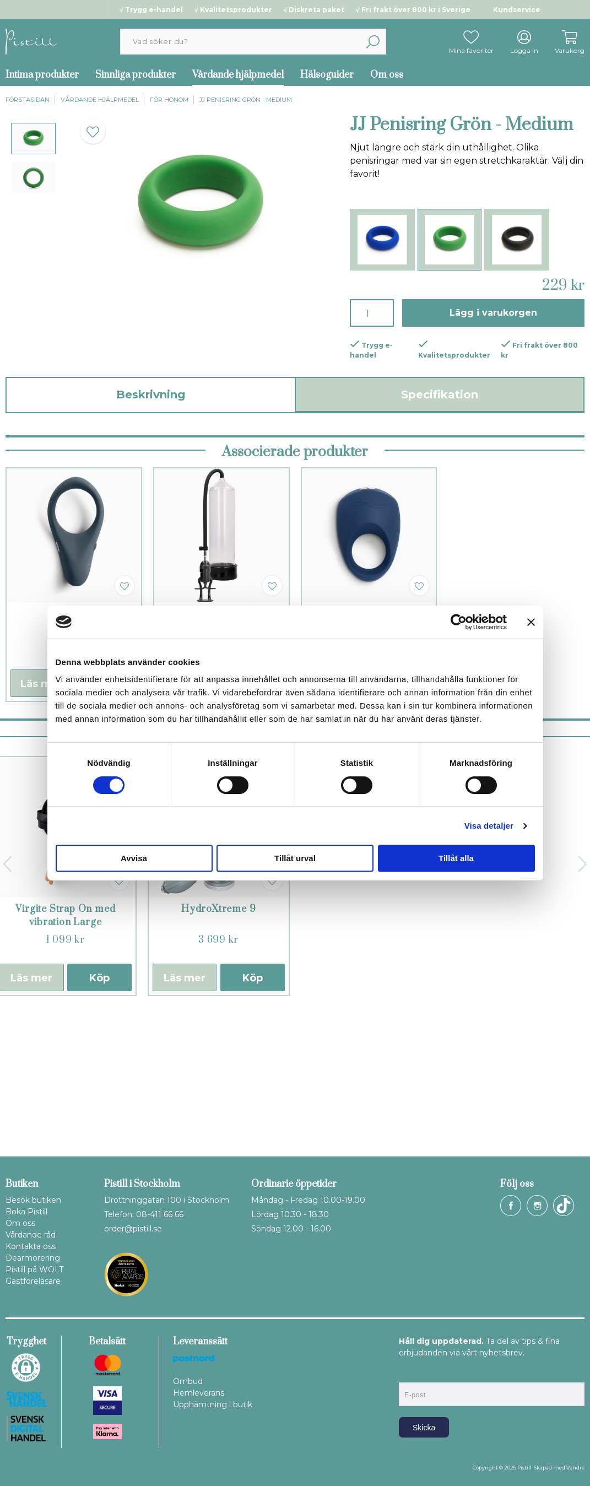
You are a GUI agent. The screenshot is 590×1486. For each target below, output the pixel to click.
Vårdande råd (31, 1235)
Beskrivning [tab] (150, 394)
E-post (409, 1373)
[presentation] (33, 138)
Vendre (575, 1468)
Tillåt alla (456, 858)
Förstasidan (28, 100)
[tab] (33, 138)
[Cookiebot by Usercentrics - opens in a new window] (458, 622)
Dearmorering (33, 1258)
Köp (99, 1119)
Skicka (424, 1427)
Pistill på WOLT (34, 1269)
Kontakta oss (31, 1246)
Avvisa (134, 858)
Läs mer (41, 825)
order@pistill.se (133, 1229)
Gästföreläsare (33, 1281)
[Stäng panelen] (531, 622)
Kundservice (516, 10)
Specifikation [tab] (439, 394)
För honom (169, 100)
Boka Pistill (26, 1212)
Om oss (386, 75)
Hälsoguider (327, 75)
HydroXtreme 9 (218, 1050)
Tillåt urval (295, 858)
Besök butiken (33, 1200)
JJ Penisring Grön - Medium (245, 100)
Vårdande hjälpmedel (238, 75)
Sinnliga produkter (135, 75)
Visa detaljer (488, 825)
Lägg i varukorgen (493, 312)
